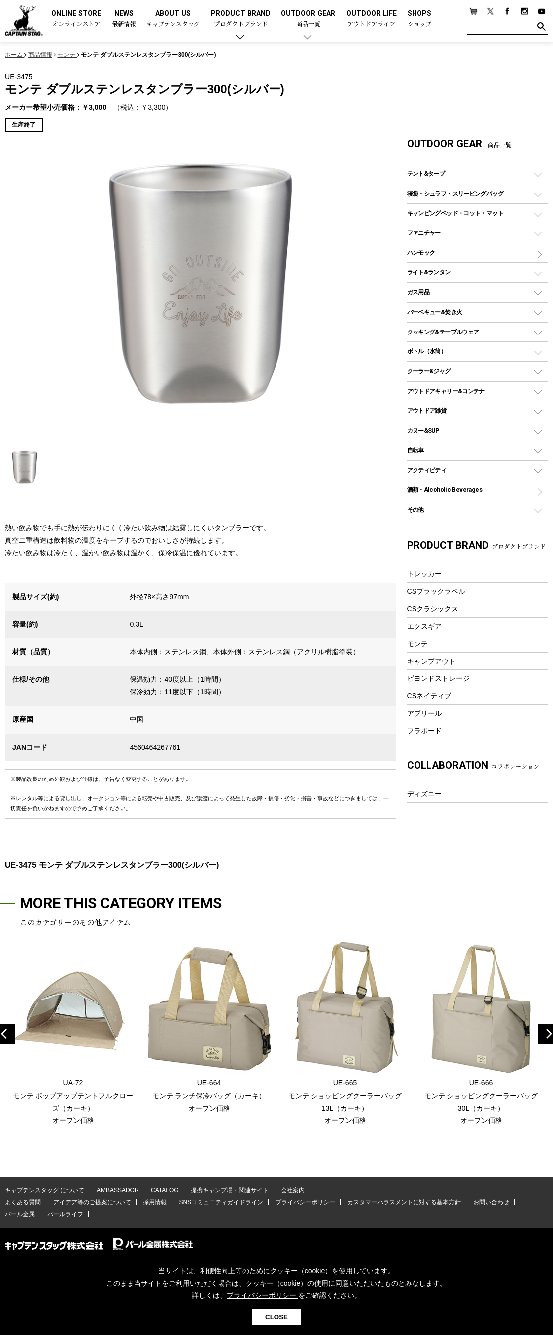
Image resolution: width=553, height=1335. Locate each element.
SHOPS (419, 19)
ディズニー (424, 794)
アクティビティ (427, 470)
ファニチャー (424, 232)
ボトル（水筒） (427, 351)
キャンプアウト (431, 661)
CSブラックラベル (436, 591)
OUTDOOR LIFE (371, 19)
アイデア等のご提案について (92, 1202)
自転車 (415, 450)
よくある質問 (23, 1202)
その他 (415, 509)
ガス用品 (418, 292)
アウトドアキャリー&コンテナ (446, 391)
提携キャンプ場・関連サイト (230, 1190)
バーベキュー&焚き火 (434, 312)
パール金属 (20, 1214)
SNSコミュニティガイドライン (221, 1202)
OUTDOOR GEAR (308, 19)
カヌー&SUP (423, 430)
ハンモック (421, 252)
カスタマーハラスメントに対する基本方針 (403, 1202)
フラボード (424, 731)
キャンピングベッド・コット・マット (455, 213)
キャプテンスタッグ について (44, 1190)
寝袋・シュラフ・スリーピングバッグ (455, 193)
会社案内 (292, 1190)
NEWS (124, 19)
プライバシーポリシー (305, 1202)
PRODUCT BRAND (241, 19)
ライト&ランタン (429, 272)
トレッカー (424, 574)
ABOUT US (173, 19)
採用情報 (155, 1202)
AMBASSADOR (118, 1190)
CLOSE (276, 1317)
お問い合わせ (491, 1202)
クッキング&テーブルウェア (443, 331)
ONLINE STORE (76, 19)
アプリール (424, 713)
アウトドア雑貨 (427, 410)
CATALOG (165, 1190)
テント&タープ (426, 173)
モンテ (417, 644)
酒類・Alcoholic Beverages (444, 489)
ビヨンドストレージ (438, 678)
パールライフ (65, 1214)
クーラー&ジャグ (429, 371)
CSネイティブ (429, 696)
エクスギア (424, 626)
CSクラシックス (433, 609)
